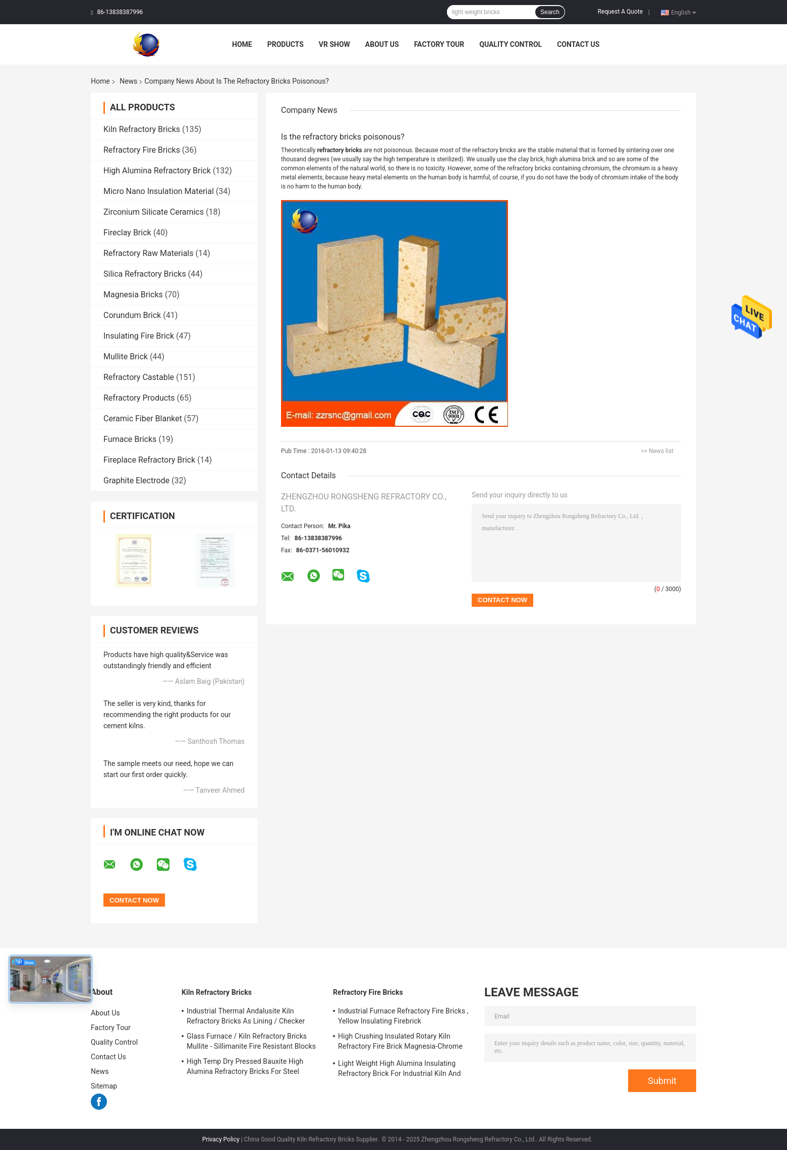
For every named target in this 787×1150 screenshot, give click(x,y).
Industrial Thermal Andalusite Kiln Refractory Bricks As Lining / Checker (246, 1016)
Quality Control (510, 44)
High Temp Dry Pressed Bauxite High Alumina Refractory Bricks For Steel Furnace (245, 1067)
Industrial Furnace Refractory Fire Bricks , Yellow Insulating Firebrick (403, 1016)
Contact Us (578, 44)
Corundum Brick (132, 315)
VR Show (334, 44)
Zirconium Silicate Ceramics (153, 212)
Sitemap (104, 1086)
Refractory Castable (138, 377)
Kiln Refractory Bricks (141, 129)
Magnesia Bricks (133, 294)
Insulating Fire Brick (138, 336)
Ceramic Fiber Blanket (142, 418)
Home (242, 44)
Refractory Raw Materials (148, 253)
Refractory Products (139, 398)
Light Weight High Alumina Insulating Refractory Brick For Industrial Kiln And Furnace (399, 1069)
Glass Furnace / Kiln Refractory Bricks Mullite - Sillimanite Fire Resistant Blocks (251, 1041)
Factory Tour (439, 44)
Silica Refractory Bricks (144, 274)
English (683, 12)
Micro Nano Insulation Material (158, 191)
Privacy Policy (221, 1139)
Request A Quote (620, 11)
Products (285, 44)
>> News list (657, 451)
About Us (382, 44)
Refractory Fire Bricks (141, 150)
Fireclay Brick (127, 232)
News (128, 81)
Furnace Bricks (129, 439)
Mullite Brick (125, 356)
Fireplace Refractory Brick (149, 460)
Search (549, 12)
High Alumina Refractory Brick (157, 170)
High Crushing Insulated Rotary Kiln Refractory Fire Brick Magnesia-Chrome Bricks (400, 1042)
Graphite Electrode (136, 480)
